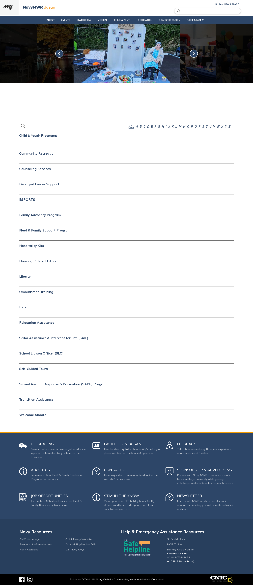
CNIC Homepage (30, 539)
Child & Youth (120, 20)
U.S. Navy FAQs (74, 549)
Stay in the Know (121, 495)
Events (60, 20)
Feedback (186, 443)
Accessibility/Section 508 (80, 544)
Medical (97, 20)
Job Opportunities (49, 495)
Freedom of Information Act (36, 544)
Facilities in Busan (122, 443)
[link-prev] (59, 54)
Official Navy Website (78, 539)
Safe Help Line (176, 539)
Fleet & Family (200, 20)
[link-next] (194, 54)
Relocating (42, 443)
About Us (40, 469)
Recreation (145, 20)
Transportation (172, 20)
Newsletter (189, 495)
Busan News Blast (227, 4)
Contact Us (116, 469)
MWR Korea (78, 20)
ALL (131, 126)
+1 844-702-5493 (178, 557)
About (42, 20)
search (178, 11)
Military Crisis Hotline (180, 549)
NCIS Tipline (174, 544)
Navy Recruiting (29, 549)
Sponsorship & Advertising (204, 469)
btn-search (23, 126)
